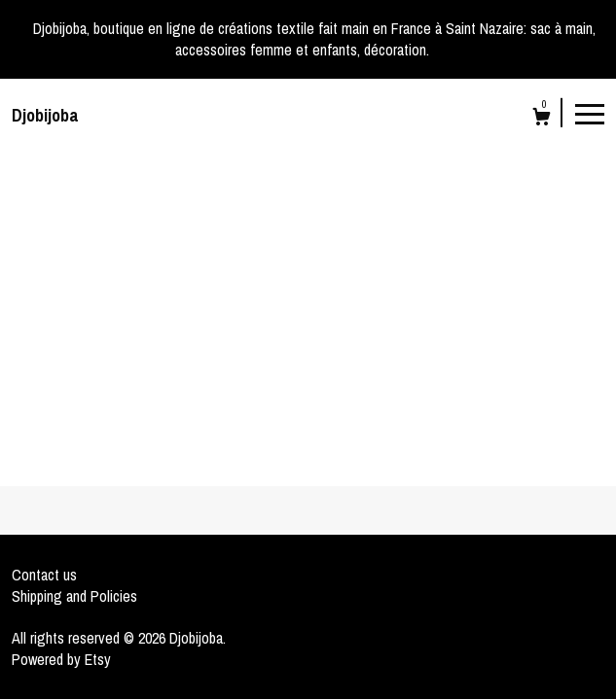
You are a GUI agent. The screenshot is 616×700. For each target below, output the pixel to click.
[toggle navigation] (589, 112)
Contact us (44, 574)
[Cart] (541, 119)
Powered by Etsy (61, 659)
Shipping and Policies (74, 596)
